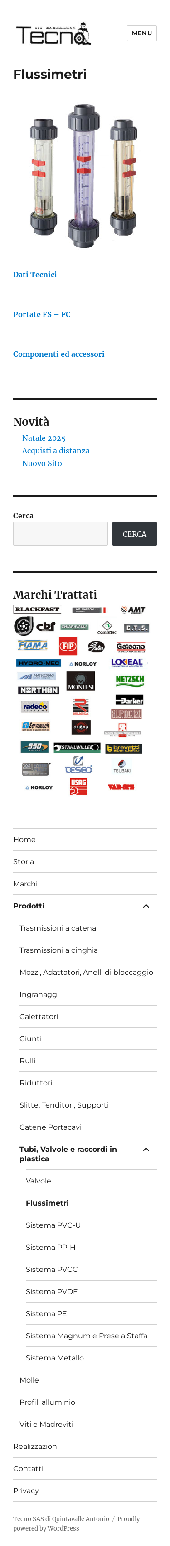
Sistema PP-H (51, 1247)
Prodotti (28, 906)
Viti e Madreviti (46, 1424)
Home (24, 839)
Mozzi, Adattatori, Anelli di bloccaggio (86, 972)
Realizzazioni (36, 1446)
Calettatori (38, 1016)
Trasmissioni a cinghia (58, 950)
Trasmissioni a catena (57, 928)
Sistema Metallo (55, 1358)
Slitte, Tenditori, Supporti (64, 1105)
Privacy (26, 1490)
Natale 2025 (44, 437)
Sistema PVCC (52, 1269)
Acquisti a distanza (56, 450)
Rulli (27, 1061)
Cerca (23, 515)
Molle (29, 1380)
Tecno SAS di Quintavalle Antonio (61, 1519)
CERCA (134, 534)
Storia (23, 861)
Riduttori (35, 1083)
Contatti (28, 1468)
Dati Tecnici (35, 274)
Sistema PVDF (52, 1291)
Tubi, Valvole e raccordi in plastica (68, 1154)
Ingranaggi (39, 994)
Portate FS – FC (42, 314)
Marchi (25, 884)
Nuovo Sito (42, 463)
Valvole (38, 1181)
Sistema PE (46, 1313)
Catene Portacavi (50, 1127)
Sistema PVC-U (53, 1225)
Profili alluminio (47, 1402)
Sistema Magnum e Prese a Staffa (86, 1336)
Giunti (30, 1038)
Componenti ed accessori (59, 354)
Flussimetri (47, 1203)
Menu (142, 33)
